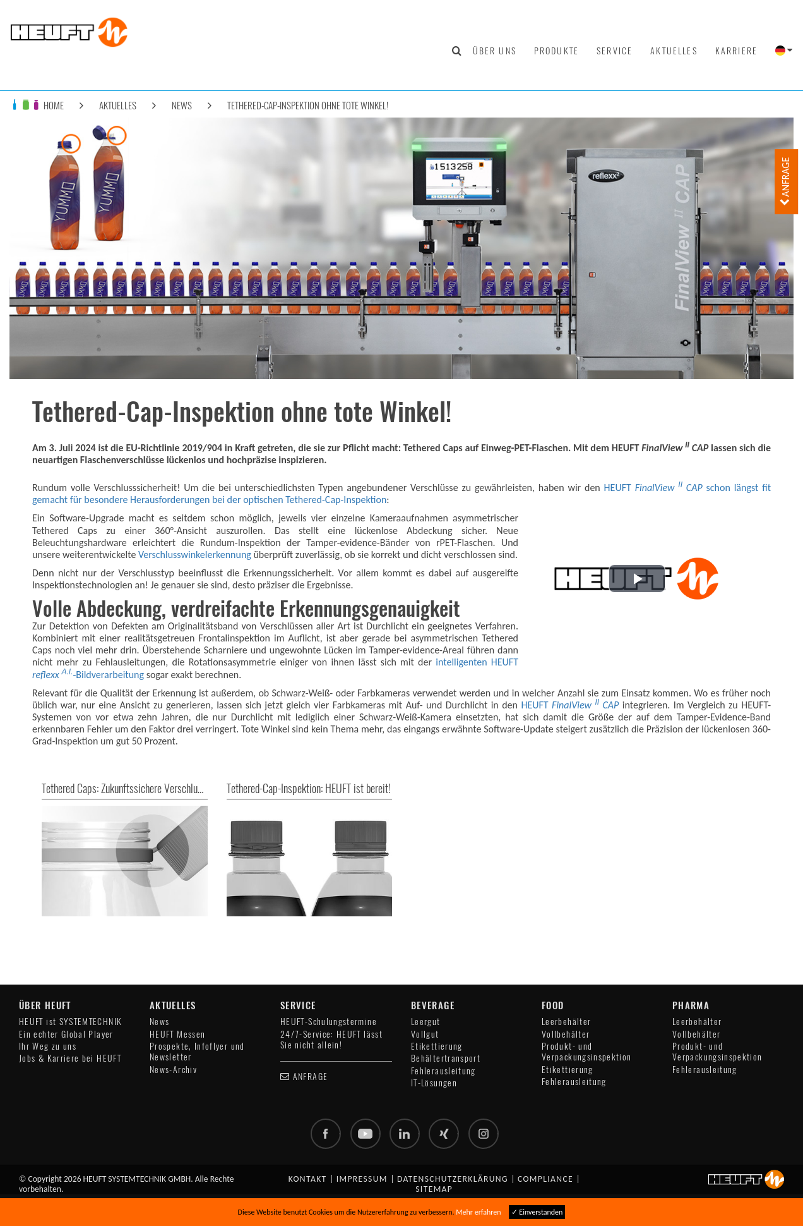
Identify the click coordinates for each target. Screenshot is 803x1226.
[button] (637, 578)
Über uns (494, 50)
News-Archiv (173, 1070)
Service (615, 50)
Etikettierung (437, 1046)
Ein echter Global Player (66, 1034)
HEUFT (570, 705)
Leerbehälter (566, 1022)
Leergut (426, 1022)
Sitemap (434, 1189)
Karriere (736, 50)
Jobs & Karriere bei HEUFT (70, 1058)
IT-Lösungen (434, 1083)
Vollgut (425, 1034)
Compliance (545, 1179)
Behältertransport (445, 1058)
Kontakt (307, 1179)
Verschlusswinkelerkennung (194, 555)
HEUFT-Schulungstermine (328, 1022)
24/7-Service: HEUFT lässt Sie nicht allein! (331, 1039)
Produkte (556, 50)
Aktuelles (673, 50)
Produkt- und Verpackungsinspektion (587, 1051)
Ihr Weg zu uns (47, 1046)
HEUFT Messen (177, 1034)
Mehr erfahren (478, 1212)
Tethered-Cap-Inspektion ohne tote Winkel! (307, 105)
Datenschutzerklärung (452, 1179)
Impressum (362, 1179)
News (182, 105)
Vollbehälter (566, 1034)
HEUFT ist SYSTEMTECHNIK (70, 1022)
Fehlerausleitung (443, 1071)
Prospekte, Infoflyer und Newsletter (197, 1051)
